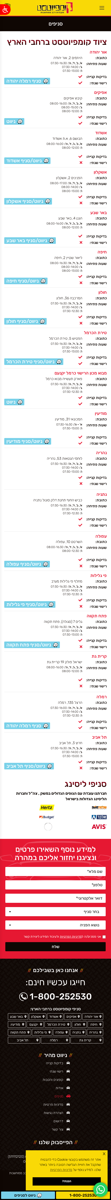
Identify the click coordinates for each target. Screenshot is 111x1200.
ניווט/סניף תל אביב (25, 766)
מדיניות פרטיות (53, 1104)
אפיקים (100, 92)
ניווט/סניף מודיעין (24, 441)
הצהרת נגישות (53, 1113)
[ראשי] (54, 8)
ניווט (11, 402)
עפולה (101, 536)
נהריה (101, 452)
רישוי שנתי (56, 1071)
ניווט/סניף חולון (22, 321)
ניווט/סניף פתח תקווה (28, 645)
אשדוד (101, 132)
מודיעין (101, 413)
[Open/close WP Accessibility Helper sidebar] (5, 9)
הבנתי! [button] (66, 1181)
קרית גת (99, 656)
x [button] (104, 1153)
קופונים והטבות (53, 1080)
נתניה (102, 494)
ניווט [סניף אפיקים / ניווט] (11, 121)
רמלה (102, 696)
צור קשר (57, 1129)
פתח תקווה (97, 615)
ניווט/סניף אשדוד (24, 161)
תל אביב (99, 737)
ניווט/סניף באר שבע (26, 240)
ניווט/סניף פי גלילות (26, 604)
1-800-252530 (83, 1195)
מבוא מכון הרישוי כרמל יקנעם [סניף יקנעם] (81, 373)
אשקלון (100, 172)
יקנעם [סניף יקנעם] (33, 1024)
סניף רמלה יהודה (23, 81)
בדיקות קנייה (54, 1063)
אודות (59, 1088)
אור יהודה (98, 52)
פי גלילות (98, 575)
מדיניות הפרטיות (71, 937)
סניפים (59, 1096)
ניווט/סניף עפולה (23, 564)
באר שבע (98, 212)
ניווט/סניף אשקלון (24, 201)
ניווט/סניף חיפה (22, 281)
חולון (102, 292)
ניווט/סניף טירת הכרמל (30, 362)
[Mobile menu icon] (102, 8)
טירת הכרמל (95, 332)
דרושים (58, 1121)
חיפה (102, 251)
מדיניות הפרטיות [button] (61, 1170)
